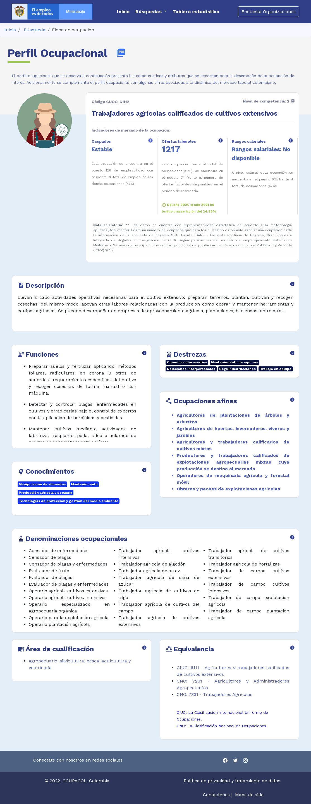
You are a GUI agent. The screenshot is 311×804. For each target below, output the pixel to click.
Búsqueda (35, 29)
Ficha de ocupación (73, 29)
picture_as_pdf (121, 53)
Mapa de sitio (249, 794)
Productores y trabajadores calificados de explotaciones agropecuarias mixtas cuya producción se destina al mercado (233, 462)
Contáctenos (216, 794)
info (150, 140)
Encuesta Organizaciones (268, 11)
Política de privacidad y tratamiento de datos (233, 780)
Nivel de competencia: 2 (269, 101)
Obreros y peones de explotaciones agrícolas (228, 489)
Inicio (10, 29)
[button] (151, 11)
